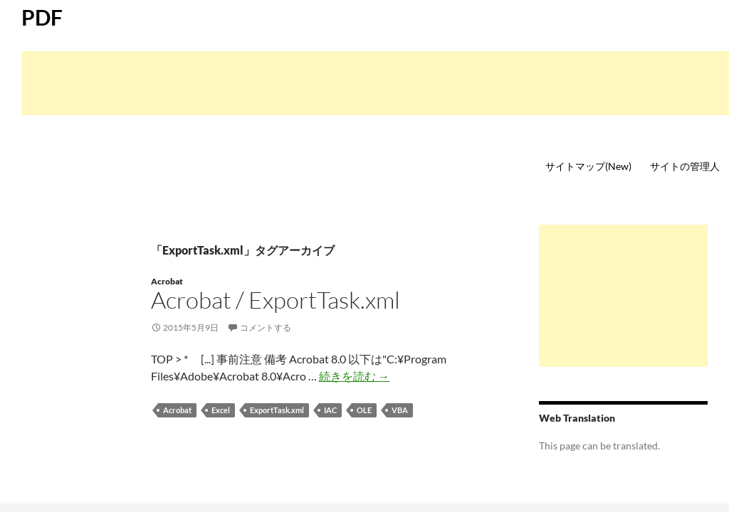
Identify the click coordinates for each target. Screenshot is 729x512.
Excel (220, 410)
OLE (364, 410)
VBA (400, 410)
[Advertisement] (375, 83)
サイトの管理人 (685, 166)
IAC (330, 410)
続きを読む (354, 376)
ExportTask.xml (277, 410)
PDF (42, 17)
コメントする (265, 327)
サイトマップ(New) (588, 166)
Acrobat (167, 281)
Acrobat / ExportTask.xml (275, 299)
